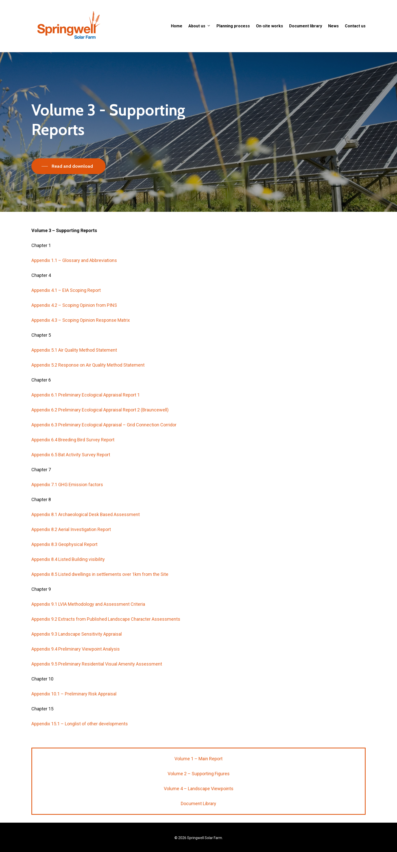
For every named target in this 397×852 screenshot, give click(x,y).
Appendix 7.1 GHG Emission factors (67, 495)
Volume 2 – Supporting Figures (199, 773)
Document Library (198, 803)
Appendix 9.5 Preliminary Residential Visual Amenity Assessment (96, 674)
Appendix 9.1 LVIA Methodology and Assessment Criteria (88, 615)
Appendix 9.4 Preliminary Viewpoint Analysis (75, 659)
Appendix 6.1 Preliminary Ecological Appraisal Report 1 (85, 405)
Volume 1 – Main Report (198, 758)
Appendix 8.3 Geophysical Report (64, 555)
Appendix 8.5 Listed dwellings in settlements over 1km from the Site (99, 585)
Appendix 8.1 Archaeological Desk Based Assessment (85, 525)
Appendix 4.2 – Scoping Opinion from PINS (74, 316)
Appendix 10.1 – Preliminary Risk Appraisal (73, 704)
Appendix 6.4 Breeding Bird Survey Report (72, 450)
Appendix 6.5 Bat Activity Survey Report (70, 465)
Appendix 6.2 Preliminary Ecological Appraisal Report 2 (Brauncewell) (100, 420)
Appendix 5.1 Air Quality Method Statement (74, 361)
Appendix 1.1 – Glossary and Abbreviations (74, 271)
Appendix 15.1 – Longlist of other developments (79, 734)
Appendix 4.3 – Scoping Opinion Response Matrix (80, 331)
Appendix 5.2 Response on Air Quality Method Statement (88, 375)
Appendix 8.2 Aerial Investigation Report (71, 540)
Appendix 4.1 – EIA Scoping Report (66, 301)
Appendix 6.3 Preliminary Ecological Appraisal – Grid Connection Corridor (103, 435)
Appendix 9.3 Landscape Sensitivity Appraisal (76, 645)
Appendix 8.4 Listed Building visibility (68, 570)
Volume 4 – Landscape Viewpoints (198, 788)
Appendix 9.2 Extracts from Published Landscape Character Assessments (105, 630)
